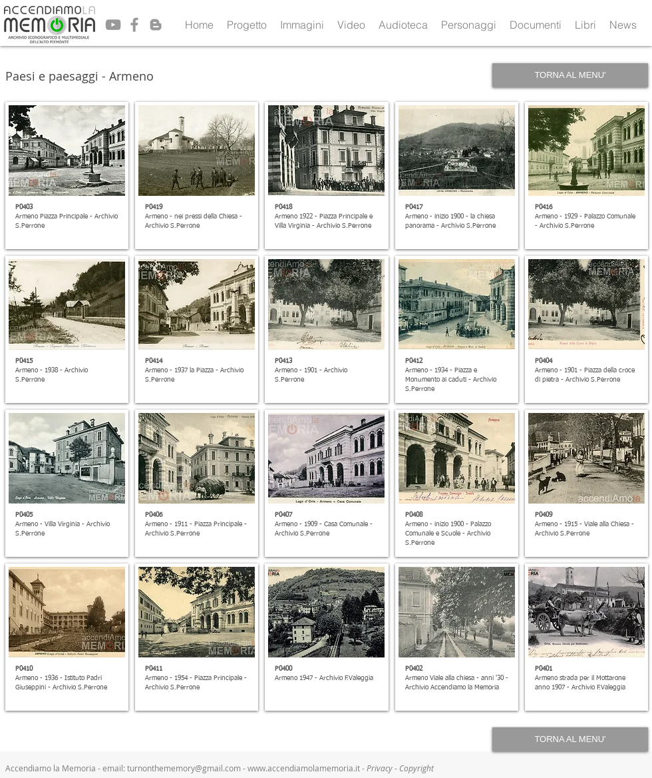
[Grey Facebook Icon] (134, 24)
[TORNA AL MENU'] (570, 75)
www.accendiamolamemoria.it (303, 768)
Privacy (381, 768)
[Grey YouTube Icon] (113, 24)
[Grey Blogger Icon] (155, 24)
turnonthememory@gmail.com (184, 768)
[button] (246, 25)
